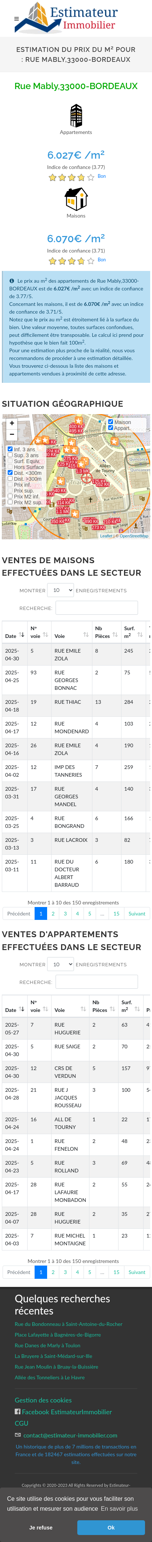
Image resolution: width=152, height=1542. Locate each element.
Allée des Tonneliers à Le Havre (50, 1377)
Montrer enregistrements (73, 590)
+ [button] (12, 424)
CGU (21, 1423)
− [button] (12, 435)
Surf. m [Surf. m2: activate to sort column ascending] (129, 632)
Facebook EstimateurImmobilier (66, 1412)
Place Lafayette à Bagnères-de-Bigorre (58, 1334)
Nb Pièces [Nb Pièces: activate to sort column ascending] (102, 632)
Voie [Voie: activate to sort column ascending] (59, 636)
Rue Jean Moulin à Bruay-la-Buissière (56, 1366)
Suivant (137, 913)
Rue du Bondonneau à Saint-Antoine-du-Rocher (69, 1324)
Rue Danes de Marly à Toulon (47, 1345)
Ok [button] (110, 1528)
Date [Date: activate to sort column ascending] (10, 636)
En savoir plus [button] (119, 1509)
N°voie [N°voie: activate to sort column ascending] (35, 632)
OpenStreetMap (134, 536)
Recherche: (79, 608)
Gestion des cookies (43, 1400)
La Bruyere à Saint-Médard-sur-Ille (53, 1356)
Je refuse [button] (40, 1528)
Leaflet (106, 536)
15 (116, 913)
